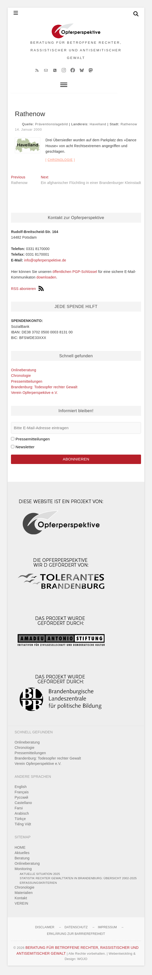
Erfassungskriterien (38, 884)
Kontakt (21, 900)
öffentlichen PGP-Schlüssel (75, 273)
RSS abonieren (27, 290)
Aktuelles (22, 854)
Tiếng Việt (23, 826)
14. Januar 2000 (28, 131)
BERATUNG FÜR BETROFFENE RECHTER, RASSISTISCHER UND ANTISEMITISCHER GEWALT (76, 51)
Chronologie (60, 161)
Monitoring (23, 870)
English (21, 788)
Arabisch (22, 815)
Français (22, 794)
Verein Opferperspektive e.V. (34, 394)
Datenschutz (76, 929)
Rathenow (129, 126)
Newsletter (25, 448)
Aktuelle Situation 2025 (40, 875)
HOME (20, 849)
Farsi (19, 810)
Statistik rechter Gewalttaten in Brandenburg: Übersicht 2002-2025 (78, 879)
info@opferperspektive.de (45, 262)
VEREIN (21, 905)
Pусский (21, 799)
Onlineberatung (23, 372)
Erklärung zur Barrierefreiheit (76, 935)
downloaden (46, 279)
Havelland (98, 126)
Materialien (24, 894)
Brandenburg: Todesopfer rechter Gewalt (44, 389)
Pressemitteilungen (26, 383)
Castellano (23, 804)
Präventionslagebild (51, 126)
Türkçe (20, 820)
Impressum (107, 929)
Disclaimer (44, 929)
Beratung (22, 860)
